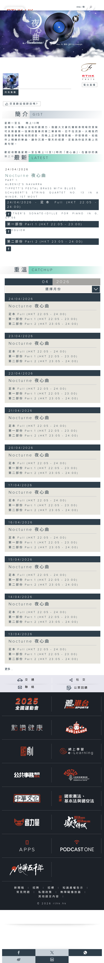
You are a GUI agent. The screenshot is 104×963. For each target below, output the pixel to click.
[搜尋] (91, 6)
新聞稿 (20, 887)
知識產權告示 (74, 887)
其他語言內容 (49, 896)
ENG (79, 7)
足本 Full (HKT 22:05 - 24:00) (38, 314)
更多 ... (9, 669)
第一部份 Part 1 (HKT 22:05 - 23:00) (43, 319)
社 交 (81, 680)
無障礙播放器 (71, 892)
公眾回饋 (81, 687)
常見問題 (24, 892)
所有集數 (11, 92)
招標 (52, 887)
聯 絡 (30, 687)
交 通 (30, 680)
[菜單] (99, 6)
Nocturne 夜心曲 (25, 175)
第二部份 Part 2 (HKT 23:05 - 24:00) (44, 324)
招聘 (37, 887)
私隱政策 (46, 892)
